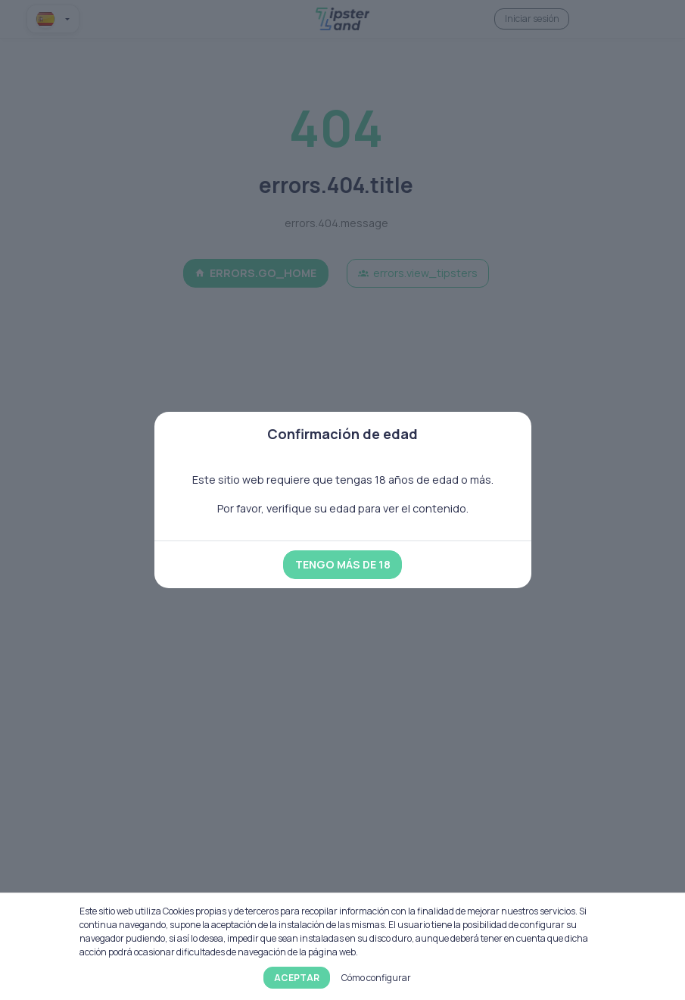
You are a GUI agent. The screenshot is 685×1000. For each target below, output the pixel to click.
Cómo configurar (376, 977)
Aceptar (296, 977)
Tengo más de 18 (343, 564)
